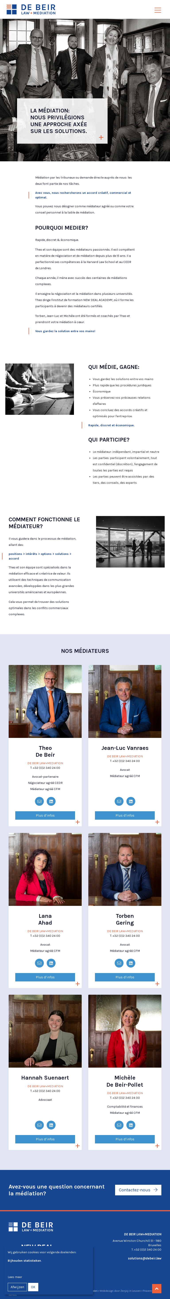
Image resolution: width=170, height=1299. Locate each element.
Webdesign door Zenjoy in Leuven (120, 1290)
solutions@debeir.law (144, 1258)
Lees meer (15, 1277)
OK (33, 1287)
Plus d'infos (45, 815)
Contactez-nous (138, 1189)
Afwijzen (17, 1287)
